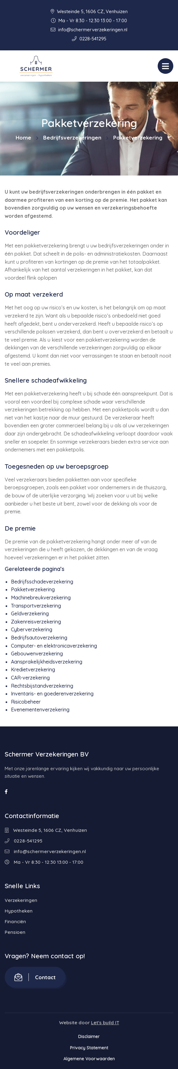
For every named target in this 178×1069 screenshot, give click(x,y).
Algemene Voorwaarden (89, 1058)
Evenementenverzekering (40, 709)
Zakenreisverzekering (36, 621)
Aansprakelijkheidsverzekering (46, 662)
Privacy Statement (89, 1048)
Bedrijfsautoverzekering (39, 637)
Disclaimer (89, 1036)
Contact (35, 977)
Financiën (15, 921)
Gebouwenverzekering (37, 653)
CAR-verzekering (30, 677)
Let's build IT (105, 1023)
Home (23, 137)
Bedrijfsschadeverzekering (42, 581)
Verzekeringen (21, 900)
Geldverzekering (30, 613)
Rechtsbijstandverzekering (42, 686)
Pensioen (15, 932)
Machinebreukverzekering (41, 597)
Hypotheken (19, 911)
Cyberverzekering (31, 629)
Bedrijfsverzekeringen (72, 137)
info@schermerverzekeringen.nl (89, 30)
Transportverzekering (36, 606)
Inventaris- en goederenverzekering (52, 693)
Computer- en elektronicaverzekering (54, 646)
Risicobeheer (26, 702)
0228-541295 (89, 39)
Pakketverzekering (33, 589)
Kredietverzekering (33, 669)
